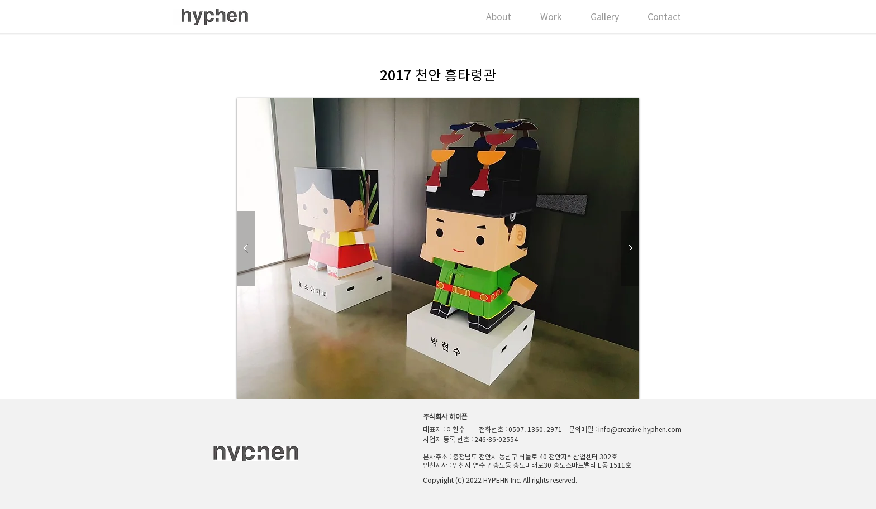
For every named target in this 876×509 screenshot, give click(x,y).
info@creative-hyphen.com (640, 429)
